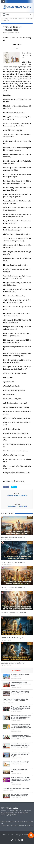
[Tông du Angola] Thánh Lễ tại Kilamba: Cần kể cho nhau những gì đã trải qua (21, 684)
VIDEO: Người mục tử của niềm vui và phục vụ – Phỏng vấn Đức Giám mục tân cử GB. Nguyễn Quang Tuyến (20, 745)
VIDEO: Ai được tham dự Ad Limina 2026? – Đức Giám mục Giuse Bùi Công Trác (20, 754)
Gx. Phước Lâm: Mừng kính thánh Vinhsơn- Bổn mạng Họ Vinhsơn (19, 795)
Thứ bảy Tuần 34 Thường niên (17, 506)
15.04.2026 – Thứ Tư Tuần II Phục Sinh (12, 638)
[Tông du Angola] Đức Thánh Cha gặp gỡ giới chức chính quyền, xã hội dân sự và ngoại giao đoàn (21, 708)
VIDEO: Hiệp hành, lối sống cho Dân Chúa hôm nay (16, 788)
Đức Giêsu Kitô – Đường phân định (20, 762)
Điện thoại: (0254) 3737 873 (9, 815)
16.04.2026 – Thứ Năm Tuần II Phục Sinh (13, 613)
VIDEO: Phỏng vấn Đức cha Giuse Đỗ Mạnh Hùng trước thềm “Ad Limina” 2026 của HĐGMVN (15, 700)
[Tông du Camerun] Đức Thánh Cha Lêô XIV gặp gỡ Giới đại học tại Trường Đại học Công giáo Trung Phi (21, 737)
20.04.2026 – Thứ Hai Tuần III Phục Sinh (13, 537)
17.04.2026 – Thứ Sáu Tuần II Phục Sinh (13, 587)
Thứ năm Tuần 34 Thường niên (17, 495)
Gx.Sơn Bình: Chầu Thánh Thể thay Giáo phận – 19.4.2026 (20, 675)
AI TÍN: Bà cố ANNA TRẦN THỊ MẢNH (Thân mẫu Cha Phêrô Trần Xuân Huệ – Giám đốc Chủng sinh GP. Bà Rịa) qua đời (21, 780)
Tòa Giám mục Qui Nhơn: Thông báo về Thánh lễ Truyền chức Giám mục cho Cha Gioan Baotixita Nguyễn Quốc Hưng (21, 727)
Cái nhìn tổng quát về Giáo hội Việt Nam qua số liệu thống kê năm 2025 (20, 692)
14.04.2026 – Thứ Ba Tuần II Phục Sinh (12, 663)
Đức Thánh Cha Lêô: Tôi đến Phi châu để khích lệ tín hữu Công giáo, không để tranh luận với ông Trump (21, 717)
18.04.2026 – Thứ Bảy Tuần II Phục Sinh (13, 562)
